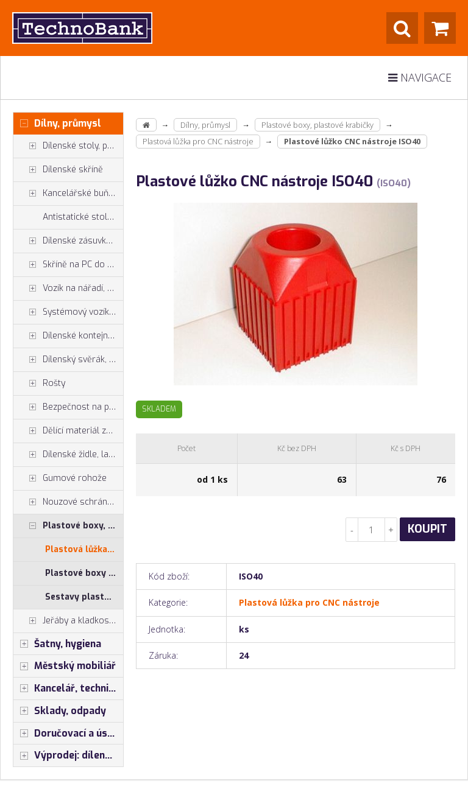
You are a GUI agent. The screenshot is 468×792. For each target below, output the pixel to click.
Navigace (420, 77)
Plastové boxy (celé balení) (84, 573)
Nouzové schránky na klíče (68, 502)
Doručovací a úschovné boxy (68, 734)
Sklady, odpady (59, 711)
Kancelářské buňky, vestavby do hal (68, 193)
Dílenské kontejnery (67, 336)
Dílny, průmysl (57, 124)
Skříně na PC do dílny (68, 264)
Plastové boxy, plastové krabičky (68, 526)
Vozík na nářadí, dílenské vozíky (68, 288)
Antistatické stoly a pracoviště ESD (83, 217)
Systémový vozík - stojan (68, 312)
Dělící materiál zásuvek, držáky (68, 431)
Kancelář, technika (66, 688)
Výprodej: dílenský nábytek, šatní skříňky (68, 755)
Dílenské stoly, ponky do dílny (68, 146)
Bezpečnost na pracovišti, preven (68, 407)
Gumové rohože (60, 478)
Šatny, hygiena (57, 644)
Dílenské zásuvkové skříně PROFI (68, 241)
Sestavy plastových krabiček (84, 597)
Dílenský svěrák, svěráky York (68, 359)
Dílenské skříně (58, 169)
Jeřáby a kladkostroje (68, 621)
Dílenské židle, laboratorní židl (68, 454)
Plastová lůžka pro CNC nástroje (84, 549)
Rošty (39, 383)
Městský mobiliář (64, 666)
